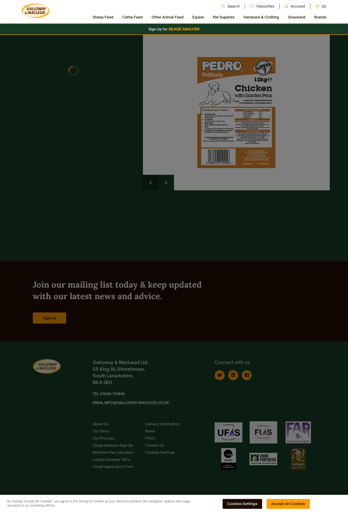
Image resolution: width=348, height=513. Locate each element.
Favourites (265, 6)
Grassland (296, 17)
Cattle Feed (132, 17)
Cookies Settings (242, 503)
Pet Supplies (224, 17)
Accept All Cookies (288, 503)
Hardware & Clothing (261, 17)
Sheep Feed (103, 17)
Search (233, 6)
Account (298, 6)
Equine (198, 17)
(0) (324, 6)
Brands (320, 17)
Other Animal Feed (168, 17)
